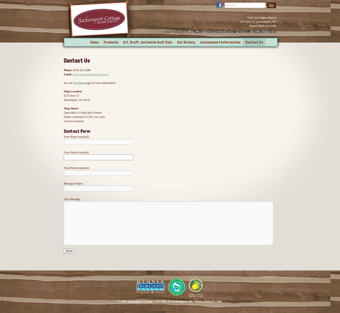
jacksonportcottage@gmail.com (91, 74)
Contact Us (254, 42)
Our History (186, 42)
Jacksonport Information (220, 42)
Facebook (79, 83)
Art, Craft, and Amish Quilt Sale (147, 42)
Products (111, 42)
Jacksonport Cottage (140, 301)
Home (94, 42)
